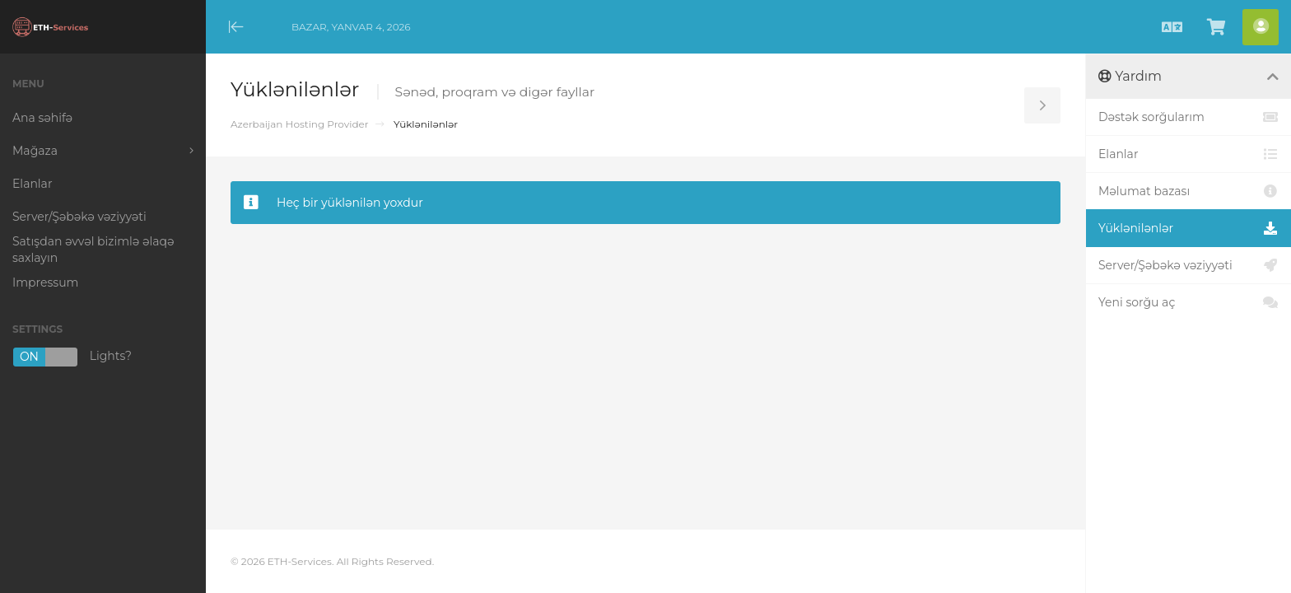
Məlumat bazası (1188, 191)
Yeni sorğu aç (1188, 302)
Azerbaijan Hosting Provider (300, 124)
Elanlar (1188, 154)
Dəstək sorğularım (1188, 117)
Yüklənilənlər (1188, 228)
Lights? (72, 357)
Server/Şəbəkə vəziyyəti (1188, 265)
